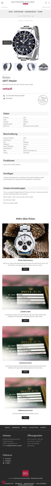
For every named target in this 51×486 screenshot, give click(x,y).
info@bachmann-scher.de (14, 445)
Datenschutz (8, 483)
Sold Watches (29, 20)
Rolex (11, 12)
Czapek (40, 12)
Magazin (20, 20)
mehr (25, 269)
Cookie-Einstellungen (25, 485)
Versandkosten (29, 483)
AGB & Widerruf (41, 483)
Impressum (18, 483)
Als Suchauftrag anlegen (13, 95)
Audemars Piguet (30, 12)
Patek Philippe (18, 12)
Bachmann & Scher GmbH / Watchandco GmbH (28, 478)
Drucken (7, 98)
